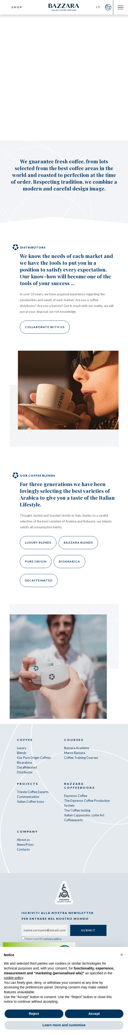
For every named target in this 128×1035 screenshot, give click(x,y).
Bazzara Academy (76, 748)
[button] (122, 955)
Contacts (23, 849)
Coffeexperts (73, 820)
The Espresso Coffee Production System (87, 803)
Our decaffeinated (64, 98)
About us (23, 840)
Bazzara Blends (78, 542)
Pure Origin (35, 561)
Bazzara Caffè (64, 7)
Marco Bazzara (74, 753)
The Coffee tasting (77, 810)
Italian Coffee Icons (30, 801)
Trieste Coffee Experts (33, 792)
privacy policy (53, 938)
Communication (28, 797)
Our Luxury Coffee (37, 70)
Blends (21, 753)
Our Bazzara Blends (87, 70)
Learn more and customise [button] (63, 1025)
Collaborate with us (45, 327)
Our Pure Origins (40, 84)
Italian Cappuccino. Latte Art (84, 815)
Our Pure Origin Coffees (34, 758)
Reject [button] (34, 1014)
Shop (17, 7)
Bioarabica (69, 561)
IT (98, 7)
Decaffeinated (39, 580)
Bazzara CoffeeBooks (79, 785)
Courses (73, 740)
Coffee (25, 740)
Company (27, 831)
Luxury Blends (38, 542)
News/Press (25, 844)
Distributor (25, 772)
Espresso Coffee (75, 796)
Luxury (21, 748)
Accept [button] (94, 1014)
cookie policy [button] (13, 978)
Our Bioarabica (86, 84)
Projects (27, 784)
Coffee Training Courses (81, 758)
